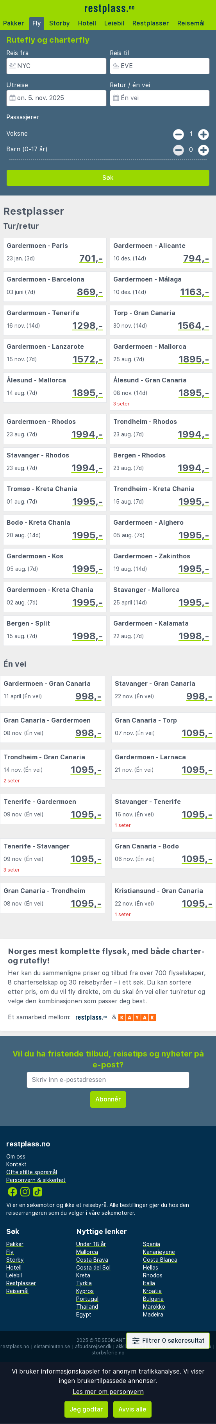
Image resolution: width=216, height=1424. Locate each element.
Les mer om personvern (108, 1391)
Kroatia (152, 1291)
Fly (36, 23)
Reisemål (191, 23)
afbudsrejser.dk (93, 1346)
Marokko (154, 1307)
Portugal (87, 1299)
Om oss (15, 1156)
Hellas (150, 1267)
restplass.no (14, 1346)
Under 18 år (91, 1244)
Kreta (83, 1275)
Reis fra (17, 53)
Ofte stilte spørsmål (31, 1172)
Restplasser (150, 23)
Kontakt (16, 1164)
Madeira (153, 1314)
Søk (108, 177)
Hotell (87, 23)
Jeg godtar (86, 1409)
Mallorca (87, 1252)
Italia (149, 1283)
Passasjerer (22, 117)
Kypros (85, 1291)
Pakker (13, 23)
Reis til (119, 53)
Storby (59, 23)
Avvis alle (132, 1409)
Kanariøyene (159, 1252)
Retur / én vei (130, 85)
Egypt (83, 1314)
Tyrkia (84, 1283)
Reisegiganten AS (117, 1340)
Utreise (17, 85)
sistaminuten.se (52, 1346)
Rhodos (152, 1275)
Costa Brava (92, 1260)
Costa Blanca (160, 1260)
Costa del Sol (93, 1267)
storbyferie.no (108, 1353)
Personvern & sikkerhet (36, 1180)
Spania (151, 1244)
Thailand (87, 1307)
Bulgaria (153, 1299)
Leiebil (114, 23)
